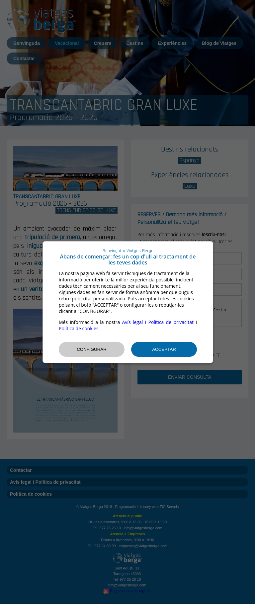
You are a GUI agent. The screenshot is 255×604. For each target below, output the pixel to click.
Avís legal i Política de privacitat (158, 322)
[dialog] (127, 302)
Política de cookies (79, 328)
